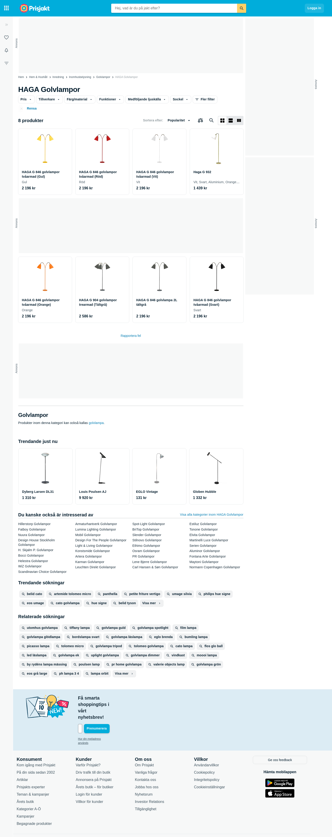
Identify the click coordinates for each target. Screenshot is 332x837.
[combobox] (174, 8)
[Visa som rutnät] (222, 120)
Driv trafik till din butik (97, 753)
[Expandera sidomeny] (6, 24)
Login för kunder (93, 775)
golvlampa (96, 423)
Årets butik (29, 782)
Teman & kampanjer (37, 775)
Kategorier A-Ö (33, 789)
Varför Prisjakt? (92, 745)
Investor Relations (153, 782)
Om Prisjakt (148, 745)
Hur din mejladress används (99, 719)
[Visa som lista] (231, 120)
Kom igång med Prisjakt (40, 745)
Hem (21, 77)
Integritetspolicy (211, 760)
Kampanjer (30, 797)
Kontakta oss (149, 760)
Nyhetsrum (148, 775)
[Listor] (6, 37)
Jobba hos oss (151, 767)
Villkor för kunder (94, 782)
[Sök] (241, 8)
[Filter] (6, 63)
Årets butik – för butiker (99, 767)
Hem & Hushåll (38, 77)
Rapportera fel (131, 336)
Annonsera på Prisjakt (98, 760)
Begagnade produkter (38, 804)
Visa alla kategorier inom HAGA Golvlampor (211, 514)
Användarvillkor (210, 745)
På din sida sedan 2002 (40, 753)
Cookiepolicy (208, 753)
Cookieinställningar (213, 767)
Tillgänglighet (150, 789)
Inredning (58, 77)
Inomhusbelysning (80, 77)
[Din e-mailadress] (112, 709)
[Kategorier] (6, 8)
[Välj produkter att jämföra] (200, 120)
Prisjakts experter (35, 767)
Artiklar (26, 760)
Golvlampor (103, 77)
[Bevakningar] (6, 50)
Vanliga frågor (150, 753)
